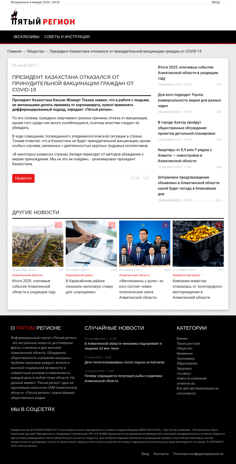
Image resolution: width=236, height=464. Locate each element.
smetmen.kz (186, 384)
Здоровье (184, 369)
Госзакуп (184, 374)
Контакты (161, 454)
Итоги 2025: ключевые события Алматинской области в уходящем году (188, 73)
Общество (35, 51)
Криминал (185, 354)
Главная (14, 51)
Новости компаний (191, 378)
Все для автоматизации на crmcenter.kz (197, 390)
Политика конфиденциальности (198, 454)
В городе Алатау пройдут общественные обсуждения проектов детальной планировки (186, 128)
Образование (187, 363)
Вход (216, 2)
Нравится (23, 178)
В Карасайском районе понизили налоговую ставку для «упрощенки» (89, 286)
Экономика (186, 359)
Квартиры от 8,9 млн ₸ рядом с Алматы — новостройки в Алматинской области (185, 155)
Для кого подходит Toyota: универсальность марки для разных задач (189, 100)
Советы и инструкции (67, 37)
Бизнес (182, 339)
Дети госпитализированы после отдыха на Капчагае (125, 362)
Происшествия (188, 344)
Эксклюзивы (26, 37)
